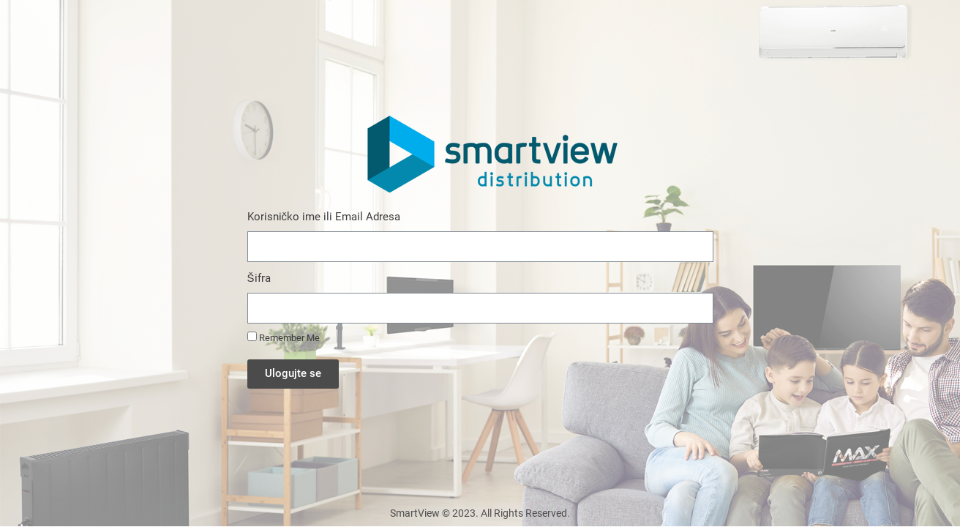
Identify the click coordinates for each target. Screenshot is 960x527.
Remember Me (283, 337)
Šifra (259, 278)
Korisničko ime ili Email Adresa (324, 216)
